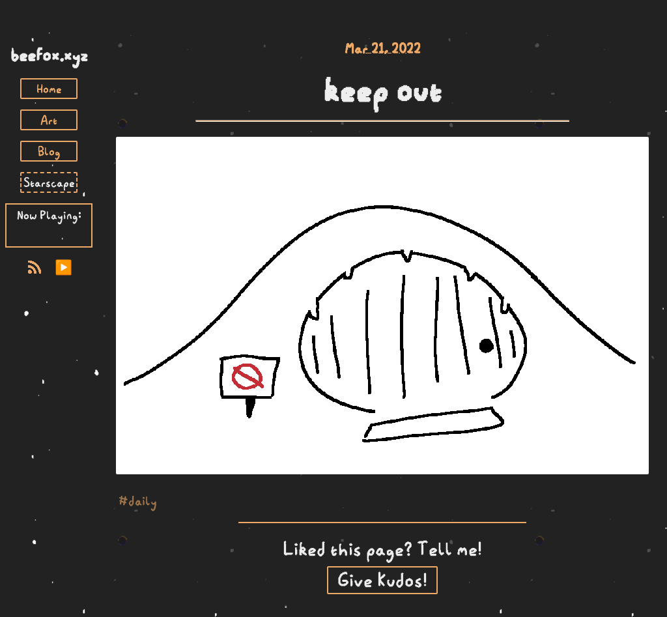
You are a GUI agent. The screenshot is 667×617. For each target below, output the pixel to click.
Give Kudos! (382, 580)
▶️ (63, 267)
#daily (138, 500)
